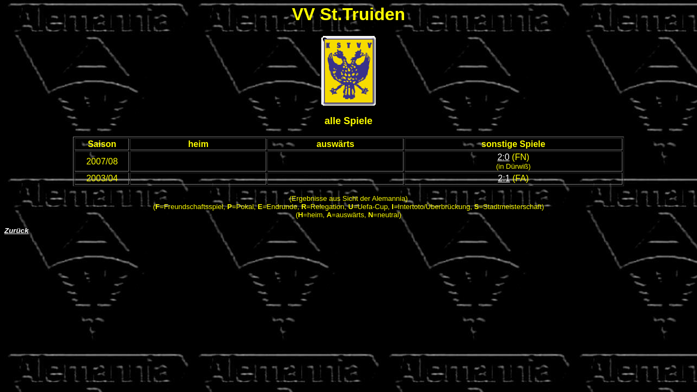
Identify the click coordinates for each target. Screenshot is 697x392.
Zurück (16, 230)
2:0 (503, 157)
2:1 (504, 178)
